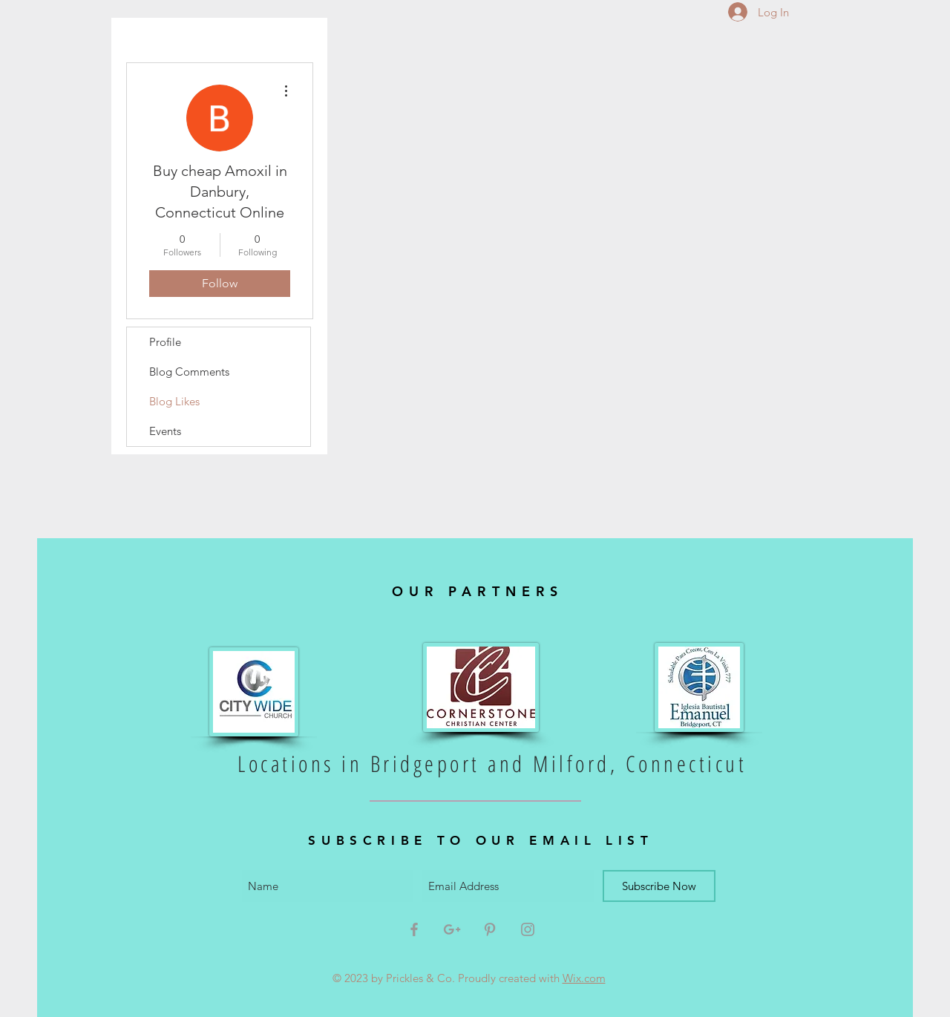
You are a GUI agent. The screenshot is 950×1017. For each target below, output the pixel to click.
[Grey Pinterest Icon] (490, 929)
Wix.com (584, 978)
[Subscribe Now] (659, 886)
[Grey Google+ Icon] (452, 929)
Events (165, 431)
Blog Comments (189, 371)
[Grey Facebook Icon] (414, 929)
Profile (165, 342)
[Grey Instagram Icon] (528, 929)
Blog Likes (174, 401)
